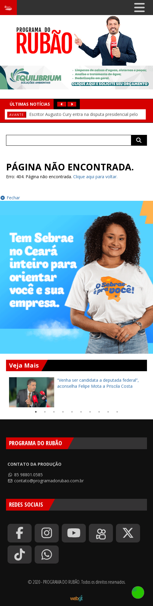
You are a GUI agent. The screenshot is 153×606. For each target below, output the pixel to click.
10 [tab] (117, 412)
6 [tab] (81, 412)
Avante (16, 114)
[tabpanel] (76, 392)
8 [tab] (99, 412)
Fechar (10, 197)
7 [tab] (90, 412)
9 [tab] (108, 412)
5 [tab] (72, 412)
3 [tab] (54, 412)
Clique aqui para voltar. (95, 176)
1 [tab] (36, 412)
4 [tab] (63, 412)
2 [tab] (45, 412)
